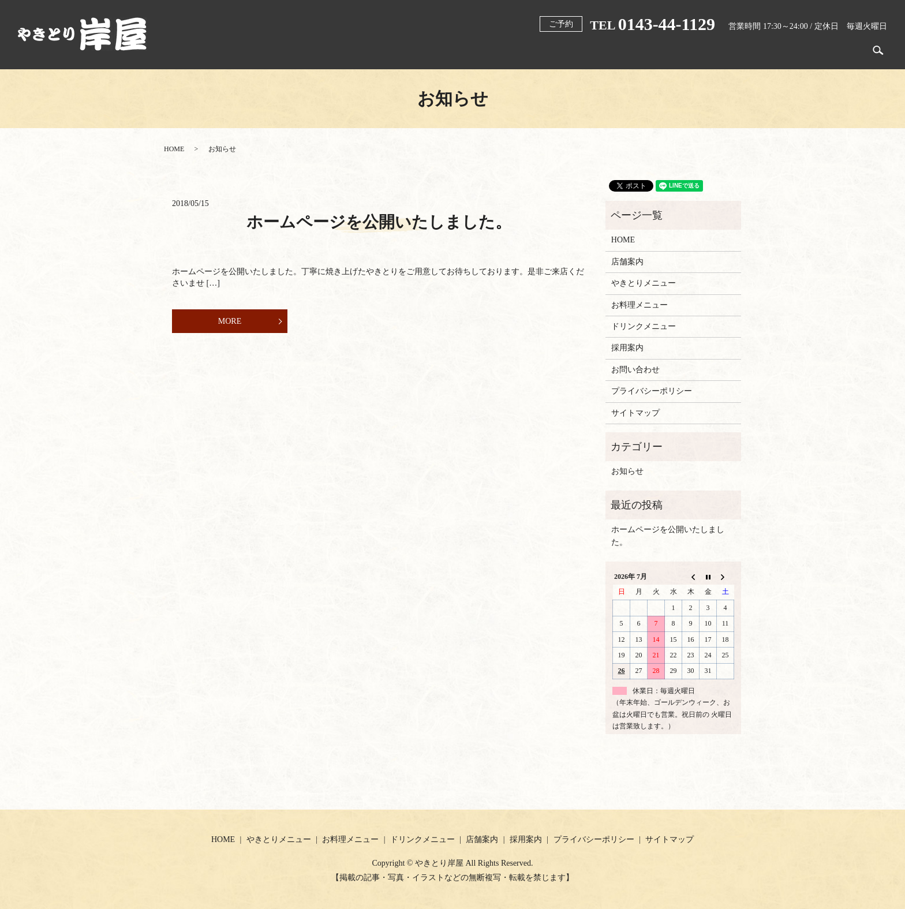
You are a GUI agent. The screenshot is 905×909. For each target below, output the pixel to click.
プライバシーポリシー (651, 391)
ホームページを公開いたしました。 (378, 222)
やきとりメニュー (564, 50)
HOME (501, 50)
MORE (229, 321)
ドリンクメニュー (724, 50)
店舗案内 (792, 50)
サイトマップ (635, 413)
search (878, 50)
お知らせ (627, 471)
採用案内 (844, 50)
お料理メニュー (644, 50)
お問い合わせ (635, 369)
